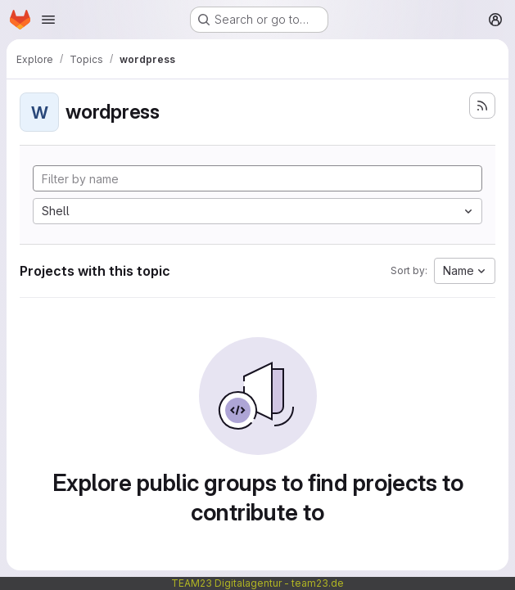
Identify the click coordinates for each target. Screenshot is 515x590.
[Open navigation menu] (48, 20)
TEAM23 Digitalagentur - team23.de (257, 583)
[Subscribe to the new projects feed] (482, 105)
